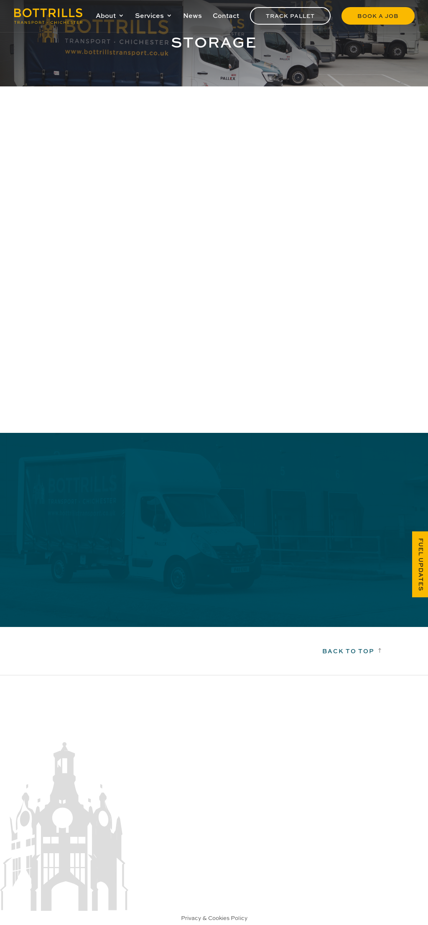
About (106, 16)
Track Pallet (290, 16)
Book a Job (378, 16)
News (192, 16)
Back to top (348, 651)
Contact (226, 16)
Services (149, 16)
